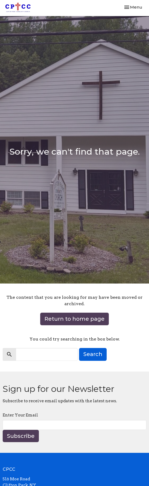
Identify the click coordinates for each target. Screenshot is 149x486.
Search (92, 354)
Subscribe (21, 436)
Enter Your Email (20, 415)
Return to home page (74, 319)
